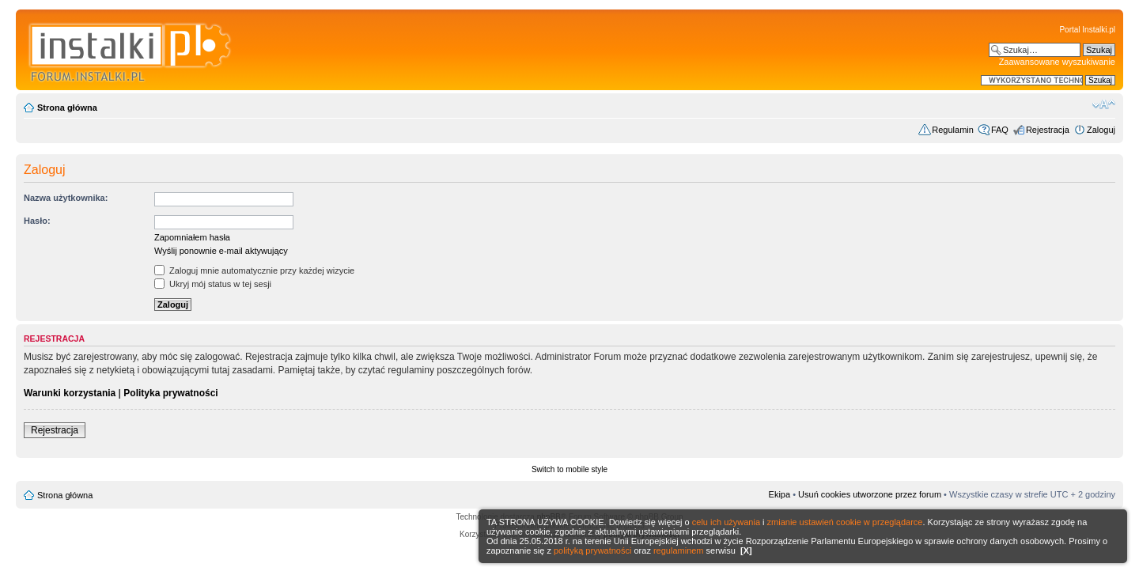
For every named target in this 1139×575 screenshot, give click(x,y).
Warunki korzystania (69, 393)
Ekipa (780, 494)
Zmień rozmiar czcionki (1103, 104)
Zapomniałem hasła (192, 237)
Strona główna (67, 107)
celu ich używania (726, 522)
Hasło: (37, 220)
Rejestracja (1047, 129)
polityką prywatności (592, 550)
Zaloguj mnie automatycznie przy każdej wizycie (254, 270)
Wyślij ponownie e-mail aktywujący (221, 250)
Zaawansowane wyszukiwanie (1057, 61)
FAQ (999, 129)
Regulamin (953, 129)
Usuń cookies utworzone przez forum (869, 494)
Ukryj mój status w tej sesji (212, 284)
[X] (746, 550)
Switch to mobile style (569, 469)
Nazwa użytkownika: (66, 197)
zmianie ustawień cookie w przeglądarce (845, 522)
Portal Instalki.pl (1087, 29)
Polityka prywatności (170, 393)
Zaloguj (1101, 129)
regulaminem (678, 550)
